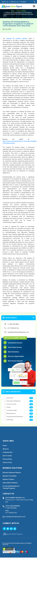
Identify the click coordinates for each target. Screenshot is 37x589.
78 (31, 416)
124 (31, 407)
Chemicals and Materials (12, 401)
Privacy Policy (7, 459)
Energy (7, 407)
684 (31, 401)
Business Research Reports (12, 472)
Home (13, 11)
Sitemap (23, 1)
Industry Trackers (8, 479)
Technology (8, 419)
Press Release (21, 11)
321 (31, 410)
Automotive (8, 398)
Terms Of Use (7, 462)
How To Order (7, 456)
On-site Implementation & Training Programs (11, 487)
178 (31, 413)
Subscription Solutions (10, 483)
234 (31, 419)
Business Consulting (9, 476)
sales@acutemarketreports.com (16, 332)
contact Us (14, 1)
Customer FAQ (7, 452)
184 (31, 404)
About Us (5, 1)
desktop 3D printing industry (16, 38)
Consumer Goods (10, 404)
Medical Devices (10, 413)
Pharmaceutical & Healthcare (13, 416)
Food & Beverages (10, 410)
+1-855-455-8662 (11, 324)
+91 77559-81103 (11, 328)
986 (31, 398)
